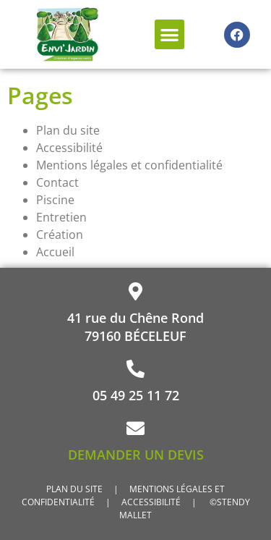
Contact (57, 182)
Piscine (55, 200)
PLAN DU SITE (74, 489)
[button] (169, 34)
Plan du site (68, 130)
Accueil (55, 252)
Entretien (61, 217)
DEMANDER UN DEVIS (136, 454)
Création (59, 234)
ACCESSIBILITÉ (152, 502)
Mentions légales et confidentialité (129, 165)
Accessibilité (69, 148)
